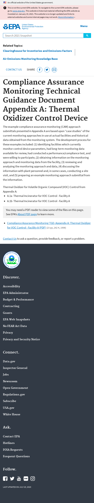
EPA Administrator (15, 293)
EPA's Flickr (26, 478)
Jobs (6, 374)
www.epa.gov (19, 11)
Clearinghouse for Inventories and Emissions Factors (37, 51)
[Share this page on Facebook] (39, 69)
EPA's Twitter (12, 478)
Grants (7, 313)
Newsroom (10, 381)
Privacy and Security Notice (21, 339)
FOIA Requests (13, 450)
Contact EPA (11, 436)
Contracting (11, 306)
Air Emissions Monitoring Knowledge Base (30, 59)
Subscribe (9, 401)
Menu (84, 26)
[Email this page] (54, 69)
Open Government (15, 388)
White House (11, 414)
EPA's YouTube (19, 478)
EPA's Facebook (5, 478)
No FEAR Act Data (15, 326)
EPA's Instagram (32, 478)
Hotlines (9, 443)
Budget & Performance (18, 299)
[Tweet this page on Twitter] (47, 69)
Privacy (8, 332)
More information (66, 17)
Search (87, 35)
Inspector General (15, 368)
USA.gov (8, 408)
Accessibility (11, 286)
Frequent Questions (16, 456)
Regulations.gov (14, 394)
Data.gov (9, 361)
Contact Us (14, 69)
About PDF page (27, 214)
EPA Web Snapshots (16, 319)
